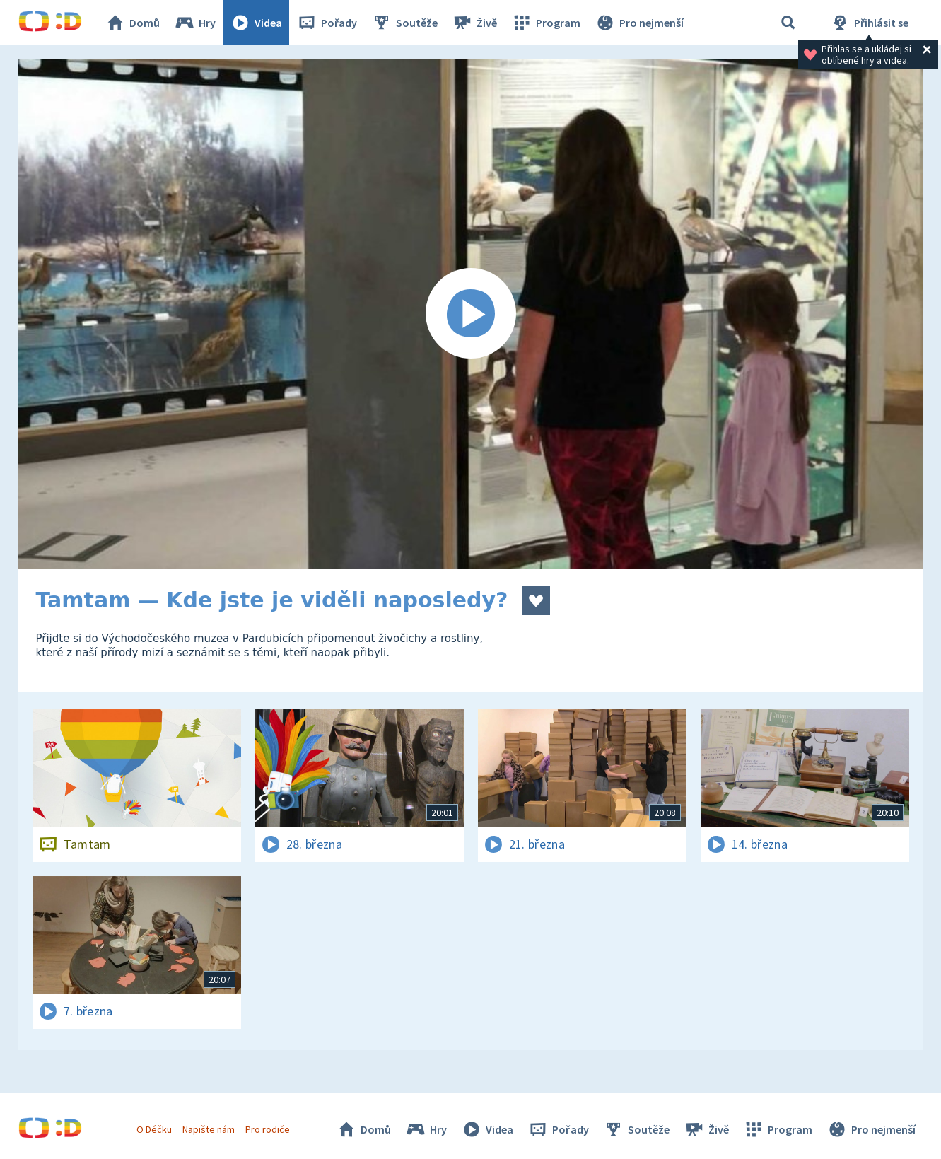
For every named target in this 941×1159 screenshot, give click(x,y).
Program (545, 22)
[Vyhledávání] (788, 22)
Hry (195, 22)
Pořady (326, 22)
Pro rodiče (267, 1129)
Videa (256, 22)
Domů (132, 22)
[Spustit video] (470, 314)
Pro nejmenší (639, 22)
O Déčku (154, 1129)
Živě (474, 22)
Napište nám (208, 1129)
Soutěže (404, 22)
